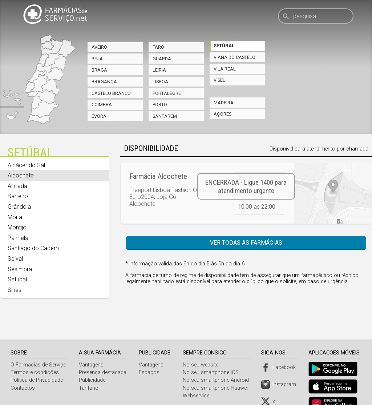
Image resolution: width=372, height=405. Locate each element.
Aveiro (99, 47)
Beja (97, 58)
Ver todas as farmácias (246, 242)
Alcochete (21, 175)
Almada (17, 186)
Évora (99, 116)
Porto (160, 104)
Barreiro (18, 196)
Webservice (198, 377)
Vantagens (91, 347)
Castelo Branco (111, 93)
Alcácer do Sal (26, 165)
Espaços (150, 354)
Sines (14, 289)
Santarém (165, 116)
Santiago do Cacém (33, 248)
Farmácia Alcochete (158, 176)
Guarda (162, 58)
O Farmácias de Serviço (38, 347)
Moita (15, 217)
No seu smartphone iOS (212, 354)
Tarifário (89, 370)
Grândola (19, 206)
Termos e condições (35, 354)
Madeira (224, 102)
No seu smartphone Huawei (217, 370)
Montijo (17, 227)
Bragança (104, 81)
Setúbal (224, 45)
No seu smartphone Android (218, 362)
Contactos (23, 370)
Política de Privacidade (37, 362)
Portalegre (167, 93)
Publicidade (92, 362)
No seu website (202, 347)
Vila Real (225, 69)
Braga (99, 70)
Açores (222, 114)
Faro (158, 47)
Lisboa (160, 81)
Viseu (220, 80)
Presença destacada (103, 354)
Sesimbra (20, 269)
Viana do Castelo (234, 57)
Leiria (159, 70)
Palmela (18, 237)
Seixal (15, 258)
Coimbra (102, 104)
